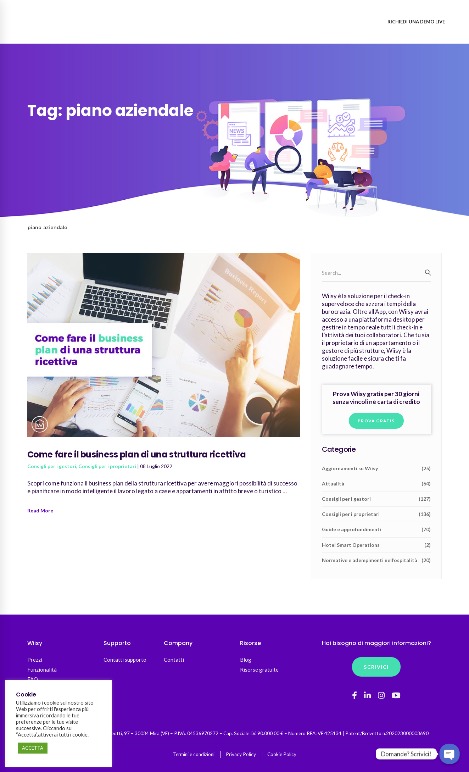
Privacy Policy (241, 754)
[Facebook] (354, 695)
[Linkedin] (367, 695)
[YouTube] (396, 695)
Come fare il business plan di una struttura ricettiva (136, 454)
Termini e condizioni (193, 754)
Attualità (376, 484)
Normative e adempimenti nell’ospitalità (376, 560)
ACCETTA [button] (32, 748)
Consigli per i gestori (51, 466)
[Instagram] (381, 695)
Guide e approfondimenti (376, 529)
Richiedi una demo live (416, 21)
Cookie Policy (281, 754)
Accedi (326, 21)
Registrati (361, 21)
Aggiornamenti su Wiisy (376, 468)
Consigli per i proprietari (107, 466)
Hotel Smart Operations (376, 545)
